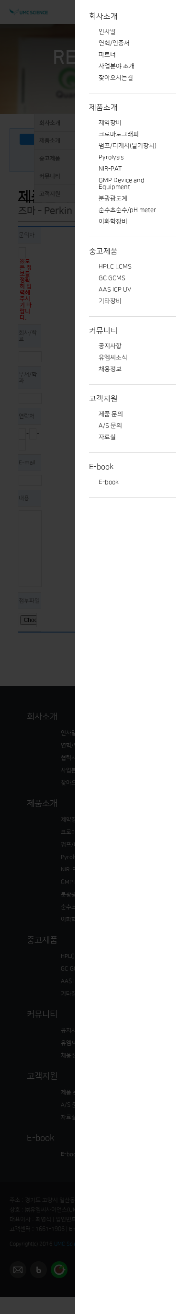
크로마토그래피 (119, 134)
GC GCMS (112, 278)
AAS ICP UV (115, 289)
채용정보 (110, 369)
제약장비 (110, 122)
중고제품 (103, 251)
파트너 (107, 54)
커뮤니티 (103, 330)
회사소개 (103, 16)
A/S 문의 (110, 425)
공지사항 (110, 346)
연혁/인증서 (114, 43)
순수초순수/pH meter (127, 210)
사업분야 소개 (116, 66)
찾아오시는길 (116, 77)
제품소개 (103, 107)
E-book (101, 466)
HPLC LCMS (115, 266)
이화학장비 (113, 221)
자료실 (107, 437)
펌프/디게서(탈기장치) (127, 145)
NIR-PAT (110, 168)
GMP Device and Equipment (122, 183)
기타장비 (110, 301)
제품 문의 (111, 414)
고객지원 (103, 398)
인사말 (107, 31)
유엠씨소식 (113, 357)
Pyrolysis (111, 157)
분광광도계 (113, 198)
